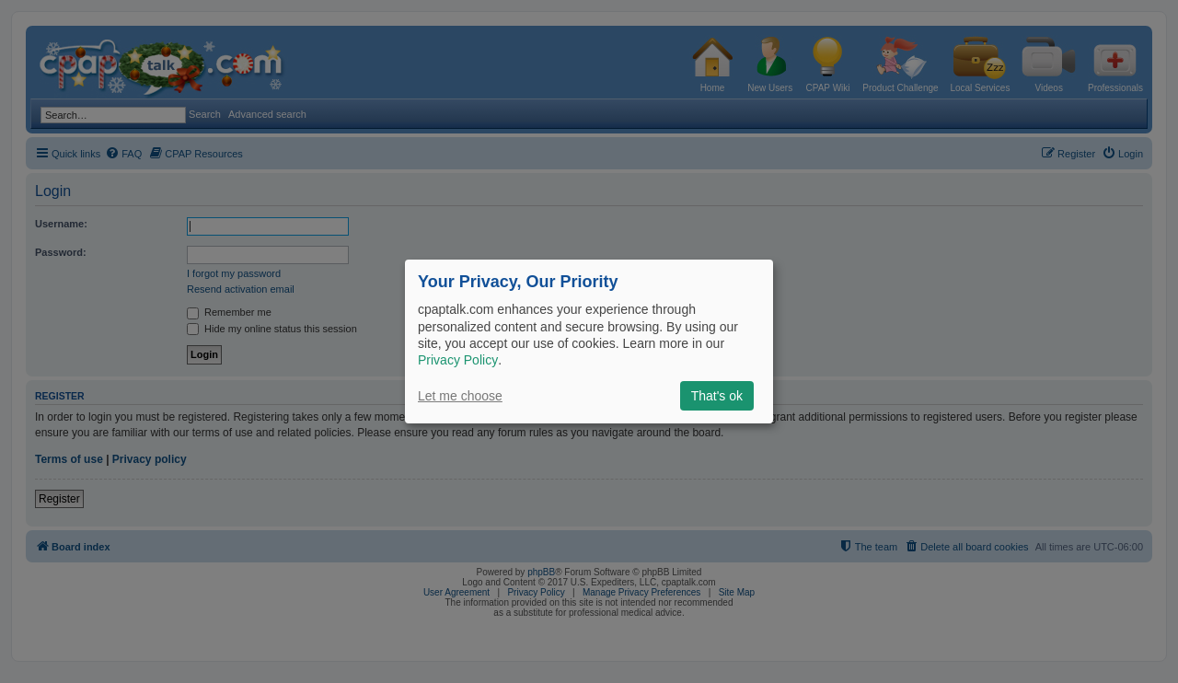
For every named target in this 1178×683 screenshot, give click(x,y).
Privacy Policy (458, 360)
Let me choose (460, 395)
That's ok (717, 395)
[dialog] (589, 341)
